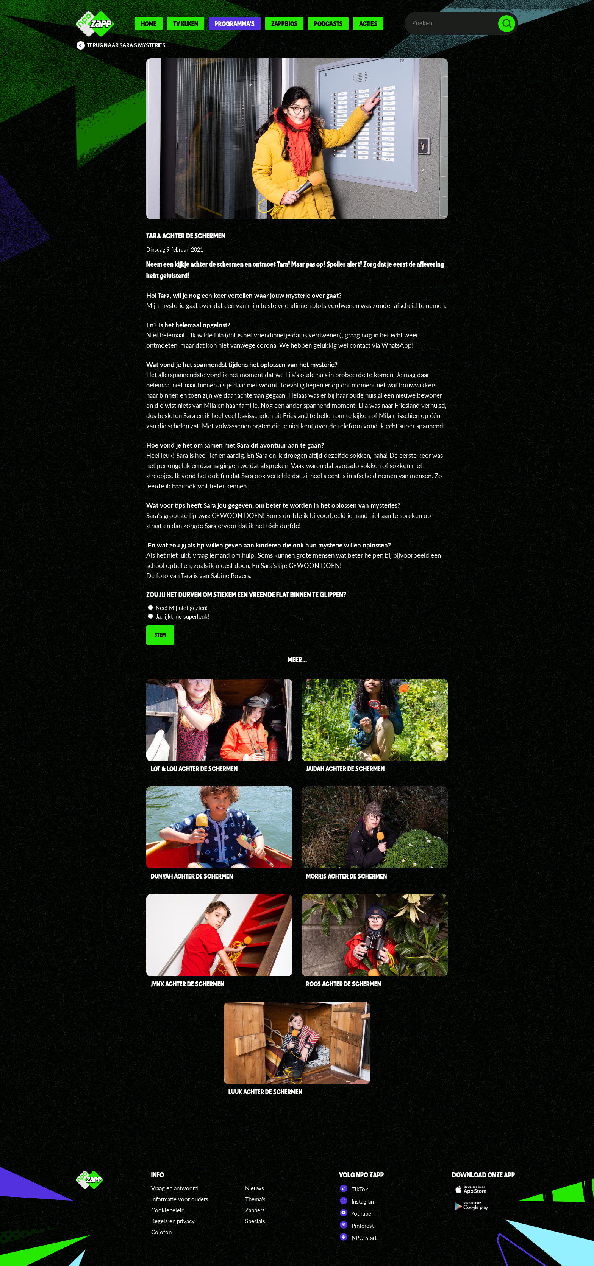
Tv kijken (185, 23)
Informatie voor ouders (179, 1199)
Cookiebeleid (167, 1210)
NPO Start (358, 1236)
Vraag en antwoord (174, 1188)
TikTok (353, 1188)
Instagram (357, 1200)
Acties (368, 23)
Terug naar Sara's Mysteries (126, 45)
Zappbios (284, 23)
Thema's (255, 1199)
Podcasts (328, 23)
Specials (255, 1221)
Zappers (255, 1210)
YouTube (355, 1212)
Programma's (235, 23)
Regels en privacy (173, 1221)
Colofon (161, 1232)
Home (148, 23)
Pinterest (356, 1224)
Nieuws (254, 1188)
